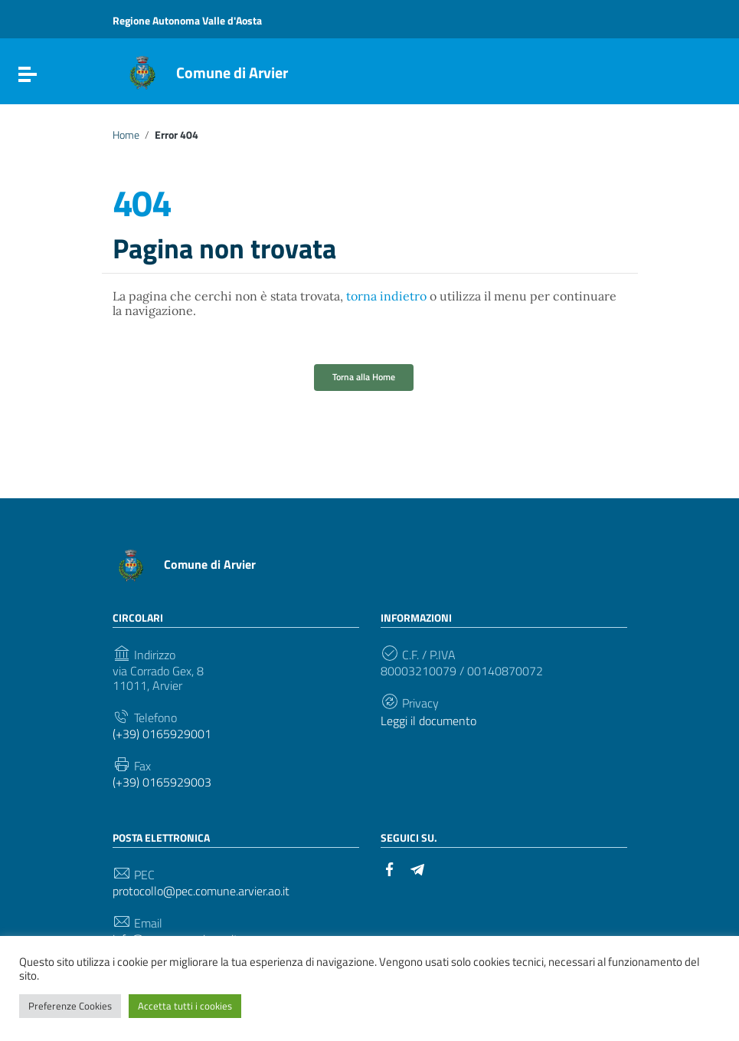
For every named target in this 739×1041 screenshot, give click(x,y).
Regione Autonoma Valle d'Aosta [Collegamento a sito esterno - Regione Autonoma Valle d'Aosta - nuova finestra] (187, 20)
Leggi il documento (428, 721)
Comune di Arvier (232, 72)
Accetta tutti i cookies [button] (185, 1005)
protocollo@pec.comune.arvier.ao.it (201, 891)
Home (126, 134)
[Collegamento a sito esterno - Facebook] (390, 868)
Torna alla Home (363, 376)
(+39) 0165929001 (162, 734)
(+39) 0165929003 (162, 782)
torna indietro (386, 296)
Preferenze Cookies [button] (70, 1005)
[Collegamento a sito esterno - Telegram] (417, 868)
